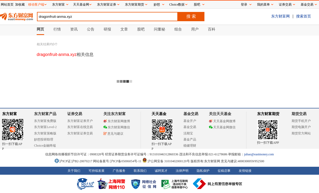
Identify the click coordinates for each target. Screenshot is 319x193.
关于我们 (74, 171)
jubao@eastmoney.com (259, 154)
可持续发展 (96, 171)
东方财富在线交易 (80, 127)
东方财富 (9, 114)
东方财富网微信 (116, 127)
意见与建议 (113, 133)
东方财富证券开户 (80, 121)
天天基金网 (81, 4)
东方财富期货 (268, 114)
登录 (244, 4)
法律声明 (182, 171)
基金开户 (189, 121)
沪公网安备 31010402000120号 (166, 161)
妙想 (157, 4)
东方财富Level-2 (45, 127)
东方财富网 (280, 16)
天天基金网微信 (222, 127)
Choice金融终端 (45, 145)
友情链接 (245, 171)
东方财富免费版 (45, 121)
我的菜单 (263, 4)
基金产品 (189, 139)
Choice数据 (177, 4)
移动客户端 (36, 4)
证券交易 (285, 4)
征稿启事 (224, 171)
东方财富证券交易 (80, 133)
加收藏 (20, 4)
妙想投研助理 (43, 139)
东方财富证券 (106, 4)
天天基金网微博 (222, 121)
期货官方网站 (301, 133)
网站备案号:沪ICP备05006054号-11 (117, 161)
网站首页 (7, 4)
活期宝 (188, 133)
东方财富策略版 (45, 133)
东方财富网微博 (116, 121)
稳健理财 (189, 145)
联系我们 (140, 171)
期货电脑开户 (301, 127)
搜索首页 (303, 16)
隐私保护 (203, 171)
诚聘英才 (161, 171)
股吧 (197, 4)
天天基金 (159, 114)
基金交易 (189, 127)
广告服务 (119, 171)
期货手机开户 (301, 121)
